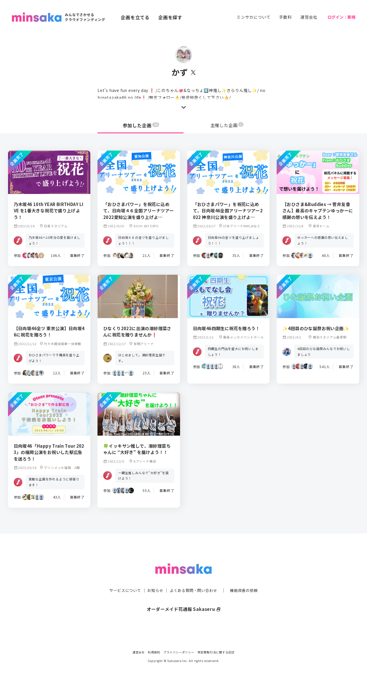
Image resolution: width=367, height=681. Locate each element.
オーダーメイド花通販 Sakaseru (183, 597)
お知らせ (153, 579)
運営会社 (308, 17)
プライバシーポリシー (178, 652)
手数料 (285, 17)
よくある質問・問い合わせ (194, 579)
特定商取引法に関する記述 (216, 652)
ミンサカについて (253, 17)
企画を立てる (135, 17)
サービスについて (122, 579)
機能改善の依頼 (247, 579)
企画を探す (170, 17)
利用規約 (154, 652)
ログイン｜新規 (341, 17)
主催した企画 (227, 125)
